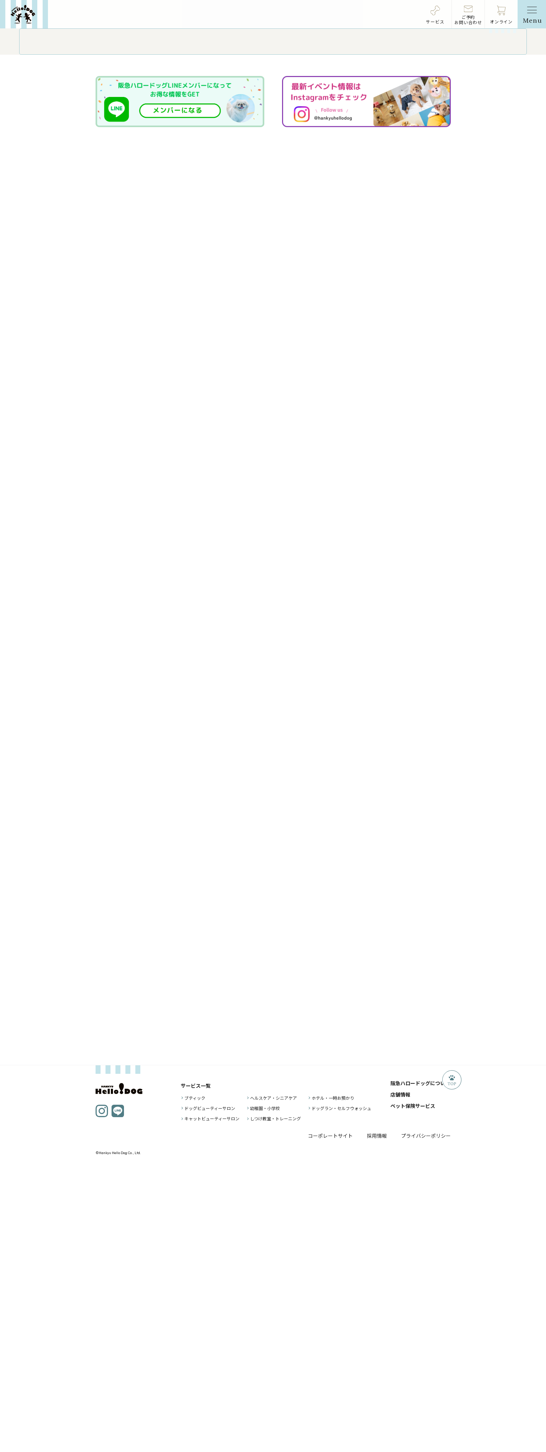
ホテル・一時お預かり (333, 1383)
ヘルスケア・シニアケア (273, 1383)
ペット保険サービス (412, 1390)
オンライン (501, 21)
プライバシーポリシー (426, 1420)
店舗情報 (400, 1379)
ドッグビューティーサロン (209, 1393)
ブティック (194, 1383)
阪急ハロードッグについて (420, 1367)
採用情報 (377, 1420)
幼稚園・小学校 (265, 1393)
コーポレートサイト (330, 1420)
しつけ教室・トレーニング (275, 1403)
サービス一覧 (196, 1370)
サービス (435, 21)
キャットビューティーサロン (211, 1403)
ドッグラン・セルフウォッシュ (341, 1393)
